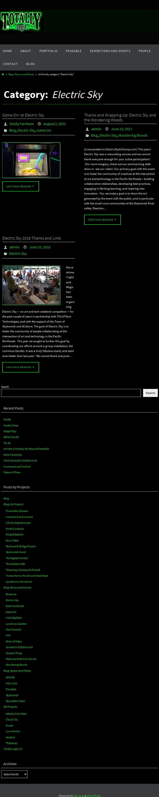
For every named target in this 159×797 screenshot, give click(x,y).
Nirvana (79, 793)
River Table (12, 539)
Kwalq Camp (10, 425)
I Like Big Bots (14, 616)
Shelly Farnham (21, 123)
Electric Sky (26, 130)
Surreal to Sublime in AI (19, 645)
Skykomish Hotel (16, 551)
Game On (44, 130)
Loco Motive (13, 728)
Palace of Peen (12, 472)
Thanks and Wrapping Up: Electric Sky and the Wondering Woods (120, 117)
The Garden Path (15, 562)
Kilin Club (11, 681)
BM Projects (10, 704)
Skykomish (12, 692)
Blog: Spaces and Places (17, 668)
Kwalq (7, 419)
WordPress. (94, 793)
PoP (8, 633)
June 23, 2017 (121, 128)
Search (5, 386)
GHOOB (10, 675)
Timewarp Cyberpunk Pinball (23, 568)
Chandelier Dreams (17, 510)
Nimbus (10, 734)
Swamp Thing (14, 651)
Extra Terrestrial (12, 454)
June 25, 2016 (39, 247)
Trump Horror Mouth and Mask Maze (27, 574)
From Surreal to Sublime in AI (20, 460)
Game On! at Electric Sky (23, 115)
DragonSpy (9, 431)
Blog (12, 130)
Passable (11, 687)
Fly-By (7, 442)
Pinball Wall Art (14, 533)
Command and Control (17, 466)
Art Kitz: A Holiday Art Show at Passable (26, 448)
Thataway (11, 740)
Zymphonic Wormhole (19, 580)
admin (96, 128)
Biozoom (11, 592)
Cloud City (12, 717)
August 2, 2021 (54, 123)
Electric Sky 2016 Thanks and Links (31, 238)
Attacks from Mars (16, 711)
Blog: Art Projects (13, 503)
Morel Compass (15, 527)
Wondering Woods (133, 135)
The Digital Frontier (17, 557)
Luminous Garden (16, 622)
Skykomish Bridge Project (21, 545)
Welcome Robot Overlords (21, 657)
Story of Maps (14, 639)
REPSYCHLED (11, 437)
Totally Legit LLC (13, 746)
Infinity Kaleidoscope (18, 522)
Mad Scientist (13, 627)
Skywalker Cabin (15, 698)
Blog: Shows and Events (21, 74)
